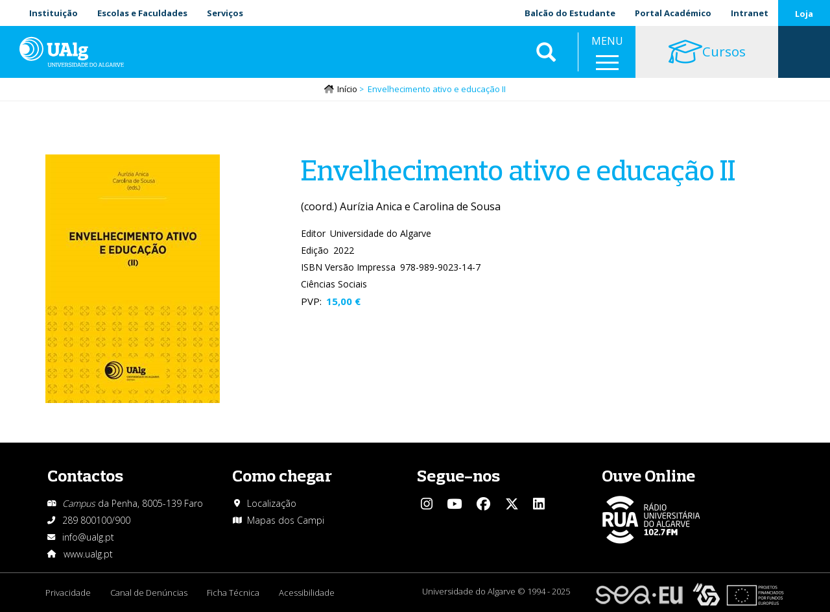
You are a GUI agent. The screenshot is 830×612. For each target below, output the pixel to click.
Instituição (53, 13)
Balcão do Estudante (570, 13)
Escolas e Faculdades (142, 13)
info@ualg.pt (88, 537)
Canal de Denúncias (148, 592)
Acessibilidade (307, 592)
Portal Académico (673, 13)
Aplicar (546, 52)
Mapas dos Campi (285, 520)
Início (347, 89)
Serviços (225, 13)
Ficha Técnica (233, 592)
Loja (804, 13)
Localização (271, 503)
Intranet (749, 13)
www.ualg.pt (88, 554)
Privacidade (68, 592)
